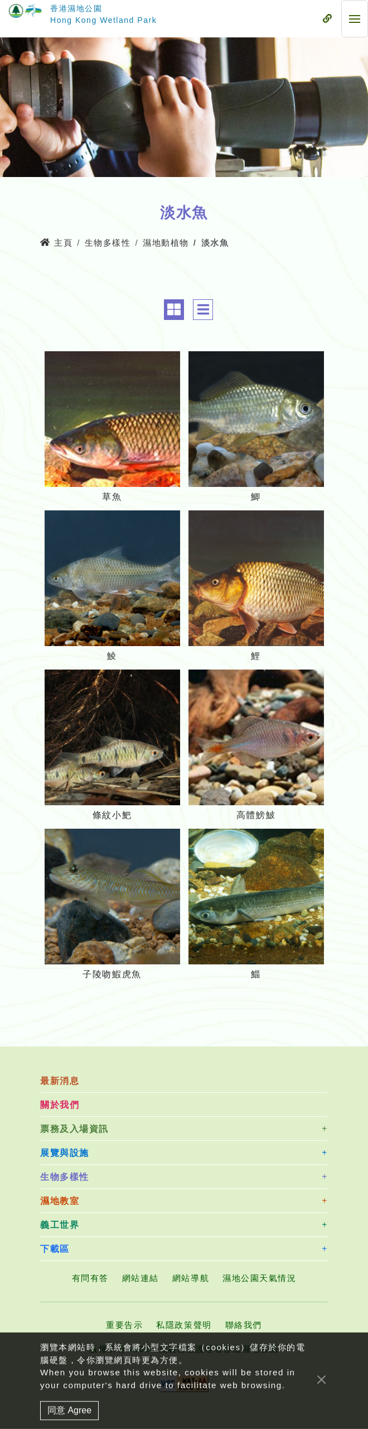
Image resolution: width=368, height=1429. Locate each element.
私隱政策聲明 (183, 1325)
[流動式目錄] (327, 19)
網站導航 (190, 1278)
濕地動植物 (166, 242)
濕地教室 (59, 1201)
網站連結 (140, 1278)
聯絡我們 (243, 1325)
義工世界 (59, 1225)
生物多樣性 (108, 242)
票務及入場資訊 (74, 1129)
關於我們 (59, 1105)
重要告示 (124, 1325)
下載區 (55, 1249)
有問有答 (90, 1278)
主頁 (56, 242)
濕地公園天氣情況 (259, 1278)
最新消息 (59, 1081)
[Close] (321, 1422)
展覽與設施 (64, 1153)
